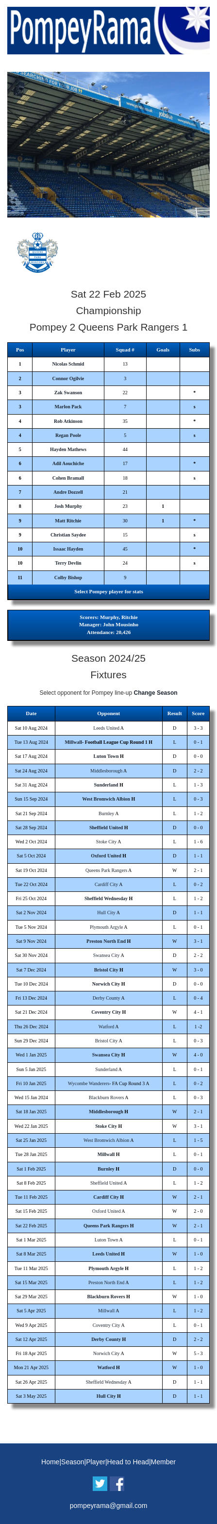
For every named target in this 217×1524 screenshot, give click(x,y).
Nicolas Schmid (68, 364)
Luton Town (106, 756)
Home (50, 1462)
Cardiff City (106, 884)
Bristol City (106, 969)
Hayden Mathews (68, 449)
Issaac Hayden (68, 549)
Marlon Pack (68, 406)
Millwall (73, 742)
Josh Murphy (68, 506)
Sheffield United (106, 827)
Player (95, 1462)
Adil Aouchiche (68, 463)
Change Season (156, 692)
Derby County (106, 998)
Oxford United (106, 855)
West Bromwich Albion (106, 799)
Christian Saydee (68, 534)
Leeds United (106, 728)
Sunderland (106, 784)
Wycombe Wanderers (88, 1083)
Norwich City (106, 984)
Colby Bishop (68, 577)
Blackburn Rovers (106, 1097)
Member (163, 1462)
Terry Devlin (68, 563)
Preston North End (106, 941)
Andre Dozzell (68, 492)
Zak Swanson (68, 392)
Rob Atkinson (68, 421)
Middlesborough (106, 770)
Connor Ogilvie (68, 378)
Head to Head (128, 1462)
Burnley (106, 813)
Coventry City (106, 1012)
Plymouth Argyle (106, 927)
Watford (107, 1026)
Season (72, 1462)
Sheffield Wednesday (106, 898)
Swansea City (106, 955)
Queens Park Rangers (106, 870)
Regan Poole (68, 435)
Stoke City (106, 841)
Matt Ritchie (68, 520)
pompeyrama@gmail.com (109, 1505)
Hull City (106, 912)
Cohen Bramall (68, 478)
